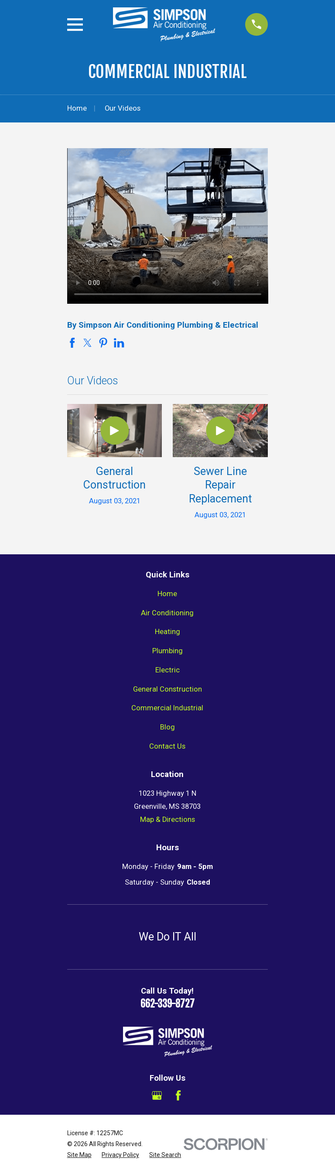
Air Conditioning (167, 613)
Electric (167, 670)
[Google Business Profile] (157, 1095)
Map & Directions (167, 819)
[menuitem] (79, 1155)
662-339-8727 (167, 1004)
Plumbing (167, 651)
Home (167, 594)
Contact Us (167, 746)
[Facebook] (178, 1095)
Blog (167, 727)
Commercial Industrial (167, 708)
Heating (167, 632)
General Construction (167, 689)
